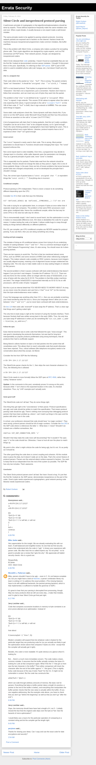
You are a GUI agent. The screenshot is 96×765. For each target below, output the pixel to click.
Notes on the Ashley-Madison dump (83, 217)
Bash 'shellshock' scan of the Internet (88, 137)
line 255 (64, 423)
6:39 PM (11, 568)
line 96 (13, 196)
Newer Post (8, 752)
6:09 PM (11, 535)
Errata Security (17, 8)
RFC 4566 (52, 377)
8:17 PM (11, 598)
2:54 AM (11, 737)
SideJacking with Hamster (81, 99)
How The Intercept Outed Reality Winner (88, 58)
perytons (11, 728)
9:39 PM (11, 700)
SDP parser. (46, 66)
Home (36, 752)
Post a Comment (12, 742)
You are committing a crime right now (83, 40)
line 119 (9, 307)
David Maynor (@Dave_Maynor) (82, 27)
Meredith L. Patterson (17, 573)
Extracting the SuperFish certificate (88, 79)
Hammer (36, 579)
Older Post (64, 752)
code (26, 61)
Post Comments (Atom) (41, 759)
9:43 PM (11, 723)
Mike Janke (12, 540)
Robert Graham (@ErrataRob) (81, 22)
